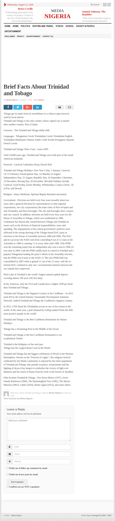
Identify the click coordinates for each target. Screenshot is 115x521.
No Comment (39, 100)
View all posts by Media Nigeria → (19, 398)
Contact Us (48, 36)
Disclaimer (10, 36)
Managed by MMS (99, 515)
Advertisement (33, 36)
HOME (7, 26)
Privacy (20, 36)
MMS (109, 515)
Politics (25, 26)
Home (16, 26)
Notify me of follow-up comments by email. (28, 468)
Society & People (85, 26)
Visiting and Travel (42, 26)
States (59, 26)
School (70, 26)
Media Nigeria (12, 100)
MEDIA (57, 11)
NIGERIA (57, 16)
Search (95, 4)
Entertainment (13, 31)
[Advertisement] (57, 62)
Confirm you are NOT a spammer (23, 487)
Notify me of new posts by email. (23, 474)
